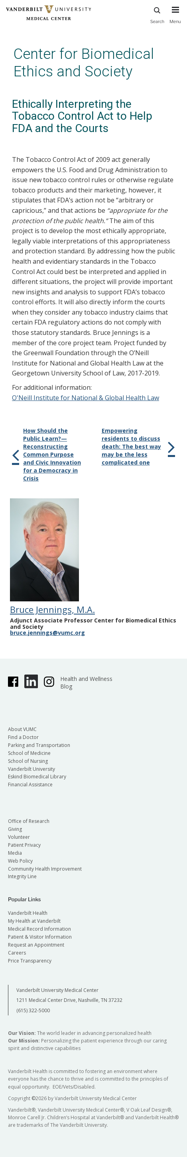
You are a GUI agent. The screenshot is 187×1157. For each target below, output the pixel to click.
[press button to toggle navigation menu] (175, 18)
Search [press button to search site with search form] (157, 14)
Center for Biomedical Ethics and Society (84, 62)
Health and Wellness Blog (86, 682)
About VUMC (22, 729)
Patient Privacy (24, 845)
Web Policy (20, 861)
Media (15, 853)
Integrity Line (22, 876)
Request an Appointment (36, 944)
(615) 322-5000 (33, 1010)
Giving (15, 829)
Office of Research (28, 821)
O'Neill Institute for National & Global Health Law (85, 397)
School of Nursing (28, 761)
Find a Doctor (23, 737)
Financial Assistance (30, 784)
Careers (17, 952)
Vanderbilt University (31, 769)
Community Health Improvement (45, 868)
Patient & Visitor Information (40, 936)
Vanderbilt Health (27, 913)
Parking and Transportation (39, 745)
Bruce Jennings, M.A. (52, 609)
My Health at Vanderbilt (34, 921)
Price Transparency (29, 960)
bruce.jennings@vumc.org (47, 632)
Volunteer (19, 837)
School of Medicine (29, 753)
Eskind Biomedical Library (37, 776)
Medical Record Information (39, 929)
